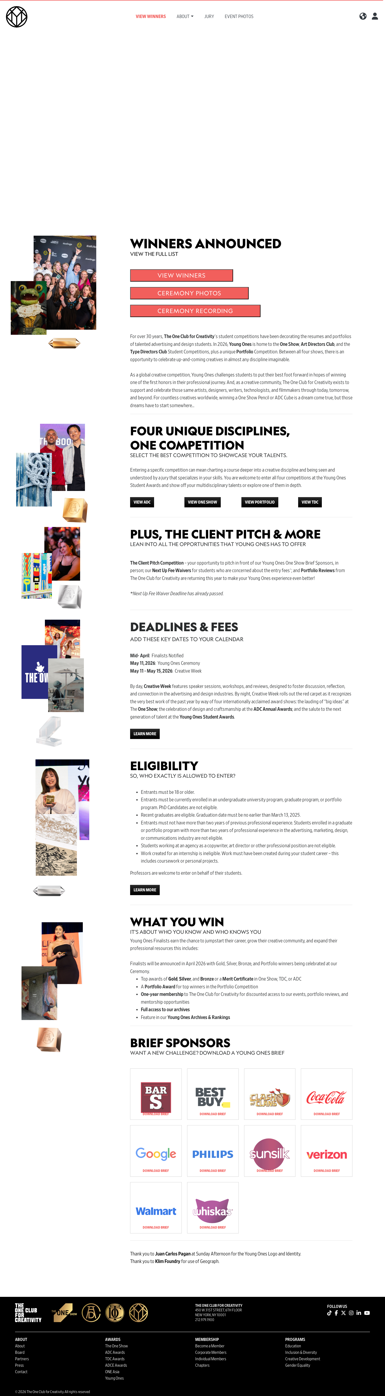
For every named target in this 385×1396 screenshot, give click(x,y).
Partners (22, 1359)
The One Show (116, 1346)
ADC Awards (115, 1352)
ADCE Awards (116, 1365)
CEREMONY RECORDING (195, 311)
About (20, 1346)
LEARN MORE (145, 734)
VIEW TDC (310, 502)
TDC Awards (114, 1359)
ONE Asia (112, 1372)
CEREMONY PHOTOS (189, 293)
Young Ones (114, 1378)
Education (293, 1346)
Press (19, 1365)
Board (19, 1352)
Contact (21, 1372)
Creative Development (302, 1359)
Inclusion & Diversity (301, 1352)
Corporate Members (210, 1352)
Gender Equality (297, 1365)
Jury (209, 16)
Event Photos (239, 16)
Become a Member (209, 1346)
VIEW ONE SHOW (202, 502)
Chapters (202, 1365)
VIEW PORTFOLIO (260, 502)
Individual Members (210, 1359)
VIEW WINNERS (182, 275)
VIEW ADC (142, 502)
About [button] (183, 16)
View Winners (151, 16)
